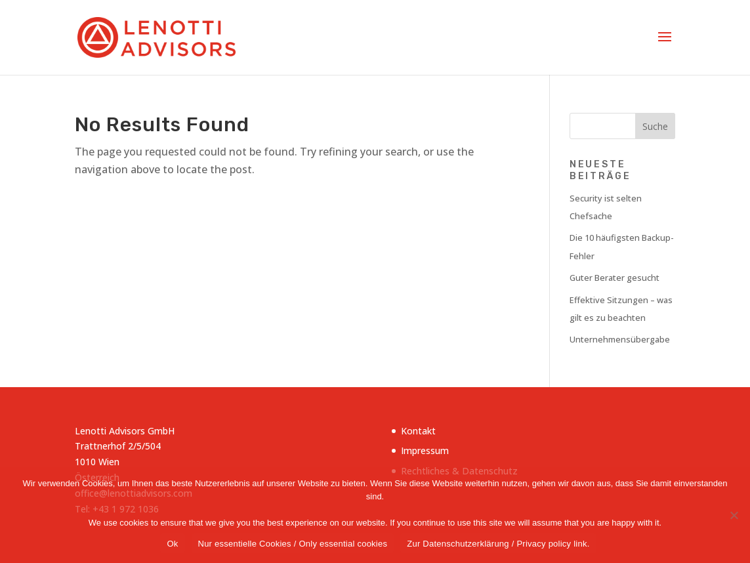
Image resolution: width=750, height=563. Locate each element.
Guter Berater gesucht (614, 277)
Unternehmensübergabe (620, 339)
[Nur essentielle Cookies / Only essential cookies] (733, 515)
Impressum (425, 450)
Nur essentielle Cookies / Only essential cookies (293, 544)
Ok (172, 544)
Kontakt (418, 431)
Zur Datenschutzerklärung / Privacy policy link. (498, 544)
